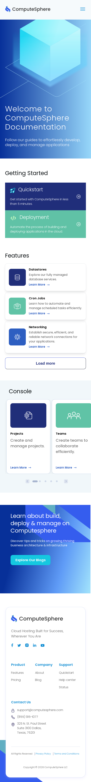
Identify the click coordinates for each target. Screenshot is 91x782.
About (39, 673)
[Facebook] (12, 646)
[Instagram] (27, 646)
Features (17, 673)
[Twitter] (19, 645)
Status (63, 687)
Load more (45, 363)
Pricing (16, 680)
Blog (38, 680)
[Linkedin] (34, 645)
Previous (27, 481)
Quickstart (66, 673)
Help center (67, 680)
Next (66, 481)
